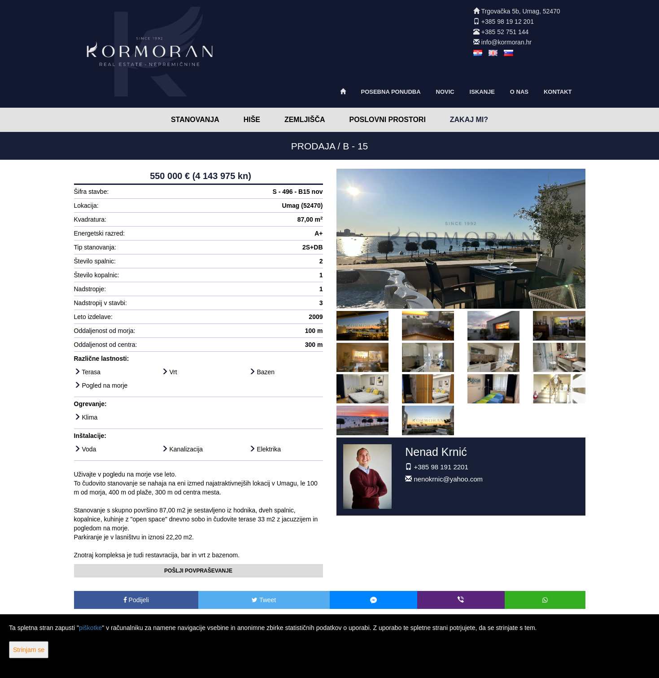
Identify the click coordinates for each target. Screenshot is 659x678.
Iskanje (482, 91)
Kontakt (558, 91)
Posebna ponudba (390, 91)
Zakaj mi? (469, 119)
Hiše (252, 119)
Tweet (264, 600)
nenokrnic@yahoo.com (448, 479)
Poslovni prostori (387, 119)
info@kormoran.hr (506, 42)
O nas (519, 91)
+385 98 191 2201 (441, 467)
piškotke (90, 627)
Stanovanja (195, 119)
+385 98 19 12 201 (507, 21)
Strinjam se (28, 649)
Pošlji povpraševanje (198, 571)
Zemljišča (304, 119)
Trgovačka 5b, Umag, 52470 (520, 11)
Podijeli (136, 600)
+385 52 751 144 (505, 31)
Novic (445, 91)
